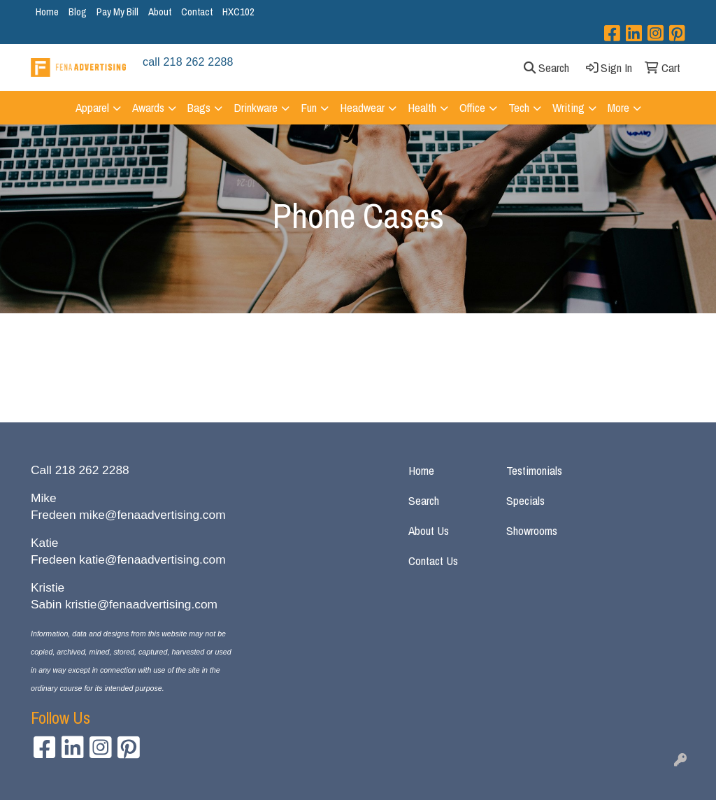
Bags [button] (198, 107)
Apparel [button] (92, 107)
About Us (428, 530)
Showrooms (531, 530)
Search (423, 500)
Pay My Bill (117, 11)
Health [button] (422, 107)
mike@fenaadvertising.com (152, 515)
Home (47, 11)
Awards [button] (148, 107)
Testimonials (534, 470)
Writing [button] (568, 107)
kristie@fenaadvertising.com (141, 604)
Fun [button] (309, 107)
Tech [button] (518, 107)
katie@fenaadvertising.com (152, 559)
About (159, 11)
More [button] (618, 107)
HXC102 (238, 11)
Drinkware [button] (256, 107)
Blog (78, 11)
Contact (197, 11)
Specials (525, 500)
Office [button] (472, 107)
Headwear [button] (362, 107)
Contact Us (433, 560)
